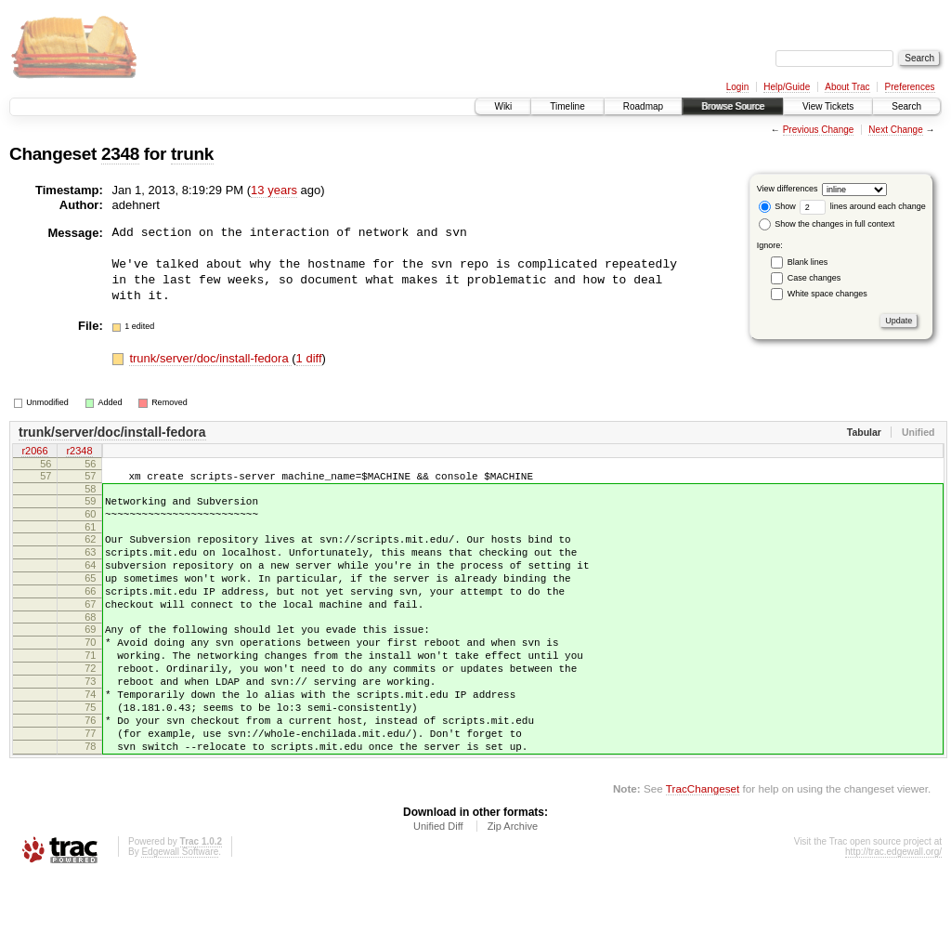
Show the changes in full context (827, 224)
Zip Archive (513, 881)
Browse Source (732, 106)
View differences (787, 188)
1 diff (309, 358)
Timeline (567, 106)
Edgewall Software (179, 907)
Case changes (814, 277)
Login (737, 87)
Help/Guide (786, 87)
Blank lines (808, 262)
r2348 (79, 451)
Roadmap (643, 106)
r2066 (34, 451)
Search (906, 106)
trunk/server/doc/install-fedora (210, 358)
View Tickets (827, 106)
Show (777, 206)
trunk (192, 154)
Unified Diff (438, 881)
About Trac (847, 87)
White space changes (827, 293)
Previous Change (818, 130)
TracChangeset (702, 844)
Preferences (910, 87)
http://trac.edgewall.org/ (893, 907)
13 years (274, 190)
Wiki (503, 106)
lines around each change (863, 206)
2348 (120, 154)
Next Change (895, 130)
